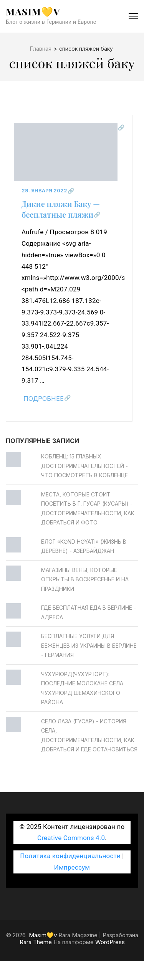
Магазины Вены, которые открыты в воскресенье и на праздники (85, 579)
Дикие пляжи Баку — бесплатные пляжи (61, 209)
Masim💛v (33, 11)
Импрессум (72, 867)
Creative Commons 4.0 (71, 838)
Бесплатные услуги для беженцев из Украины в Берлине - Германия (89, 645)
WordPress (110, 942)
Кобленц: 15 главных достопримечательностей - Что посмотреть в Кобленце (84, 465)
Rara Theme (36, 942)
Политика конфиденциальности (70, 856)
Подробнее (43, 398)
